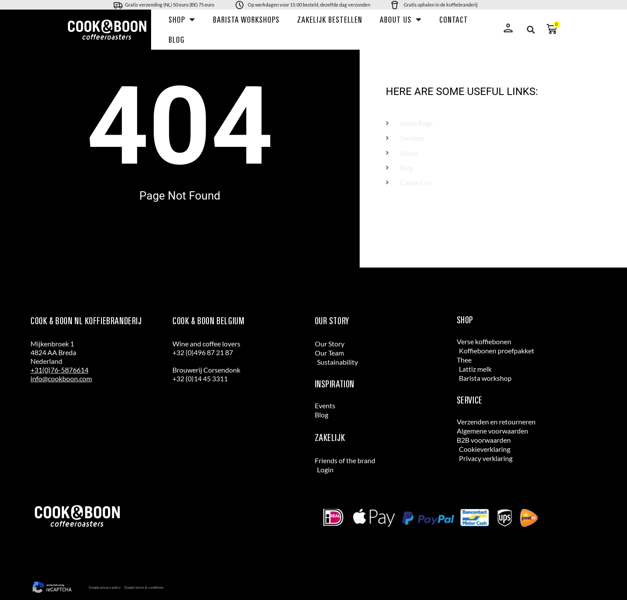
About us (401, 19)
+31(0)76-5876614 (59, 370)
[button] (531, 29)
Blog (177, 39)
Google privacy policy (105, 587)
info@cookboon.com (61, 378)
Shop (182, 19)
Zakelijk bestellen (329, 19)
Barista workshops (246, 19)
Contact (453, 19)
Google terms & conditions (143, 587)
